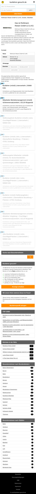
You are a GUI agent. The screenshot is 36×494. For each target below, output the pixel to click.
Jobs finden (18, 14)
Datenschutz (18, 483)
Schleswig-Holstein (18, 411)
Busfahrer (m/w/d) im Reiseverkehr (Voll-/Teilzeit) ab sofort (17, 316)
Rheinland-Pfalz (18, 399)
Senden (15, 58)
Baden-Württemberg (18, 368)
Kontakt (18, 489)
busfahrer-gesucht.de (18, 2)
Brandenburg (18, 377)
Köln (18, 446)
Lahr (18, 449)
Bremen (18, 380)
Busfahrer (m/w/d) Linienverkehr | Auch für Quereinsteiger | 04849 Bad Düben (18, 325)
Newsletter (18, 474)
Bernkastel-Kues (18, 467)
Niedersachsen (18, 392)
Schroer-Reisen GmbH (18, 349)
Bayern (18, 371)
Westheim (18, 464)
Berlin (18, 374)
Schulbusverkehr (24, 67)
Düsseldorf (18, 433)
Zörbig (18, 436)
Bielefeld (18, 442)
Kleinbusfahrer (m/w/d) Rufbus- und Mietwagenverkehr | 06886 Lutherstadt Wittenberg (18, 320)
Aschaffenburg (18, 452)
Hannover (18, 461)
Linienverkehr (14, 70)
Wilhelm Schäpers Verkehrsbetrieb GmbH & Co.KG (18, 352)
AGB (18, 480)
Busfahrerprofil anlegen (18, 305)
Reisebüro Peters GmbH (18, 346)
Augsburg (18, 455)
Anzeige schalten (18, 287)
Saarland (18, 402)
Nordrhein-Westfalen (15, 60)
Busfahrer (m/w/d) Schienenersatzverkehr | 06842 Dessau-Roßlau (16, 335)
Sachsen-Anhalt (18, 408)
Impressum (18, 486)
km (31, 10)
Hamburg (18, 383)
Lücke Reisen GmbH (18, 355)
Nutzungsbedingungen (18, 477)
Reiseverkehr (14, 67)
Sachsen (18, 405)
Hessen (18, 386)
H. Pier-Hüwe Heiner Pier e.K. (18, 358)
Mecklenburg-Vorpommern (18, 389)
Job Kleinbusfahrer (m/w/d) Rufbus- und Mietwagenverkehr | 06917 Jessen (13, 330)
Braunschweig (18, 458)
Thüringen (18, 414)
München (18, 430)
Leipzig (18, 439)
